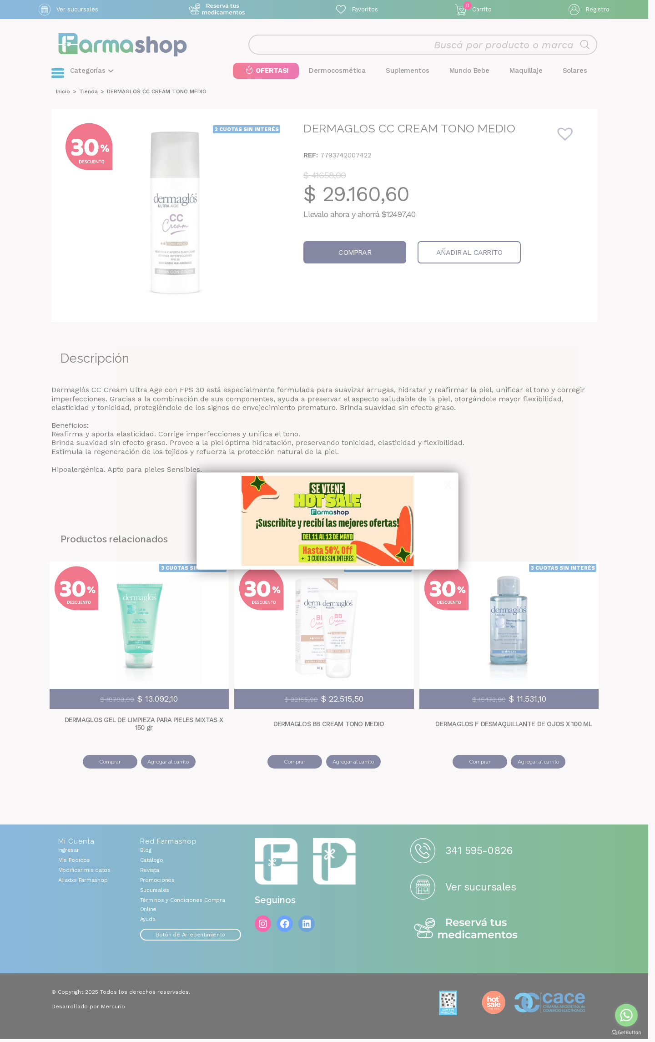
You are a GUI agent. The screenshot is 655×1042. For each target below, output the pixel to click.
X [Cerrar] (448, 485)
